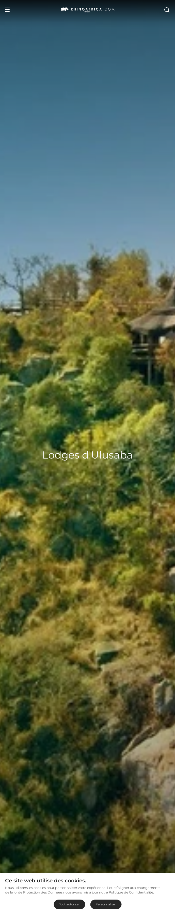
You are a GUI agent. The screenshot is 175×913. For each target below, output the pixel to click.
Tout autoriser (69, 904)
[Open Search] (166, 9)
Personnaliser (106, 904)
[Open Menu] (7, 10)
